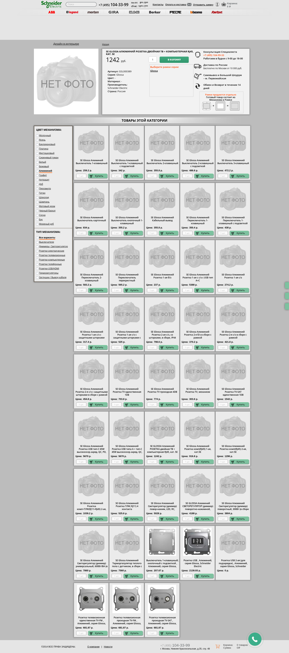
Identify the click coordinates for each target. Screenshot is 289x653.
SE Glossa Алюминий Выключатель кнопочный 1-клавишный (127, 220)
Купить (96, 176)
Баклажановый (47, 144)
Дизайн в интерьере (66, 44)
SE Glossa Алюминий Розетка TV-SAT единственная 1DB (233, 392)
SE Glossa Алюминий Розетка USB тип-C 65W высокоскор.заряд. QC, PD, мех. (91, 450)
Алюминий (45, 170)
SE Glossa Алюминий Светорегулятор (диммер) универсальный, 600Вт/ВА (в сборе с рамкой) (92, 565)
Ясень (42, 139)
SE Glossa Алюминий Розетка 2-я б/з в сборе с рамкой (197, 334)
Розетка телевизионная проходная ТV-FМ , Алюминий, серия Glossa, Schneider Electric (127, 622)
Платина (43, 148)
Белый (42, 162)
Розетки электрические (51, 250)
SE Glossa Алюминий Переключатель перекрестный (127, 277)
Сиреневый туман (48, 157)
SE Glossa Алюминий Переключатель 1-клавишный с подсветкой (233, 220)
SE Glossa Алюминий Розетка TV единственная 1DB (127, 392)
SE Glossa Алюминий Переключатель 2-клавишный (91, 277)
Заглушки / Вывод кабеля (52, 277)
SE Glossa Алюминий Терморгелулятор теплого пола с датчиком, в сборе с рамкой (127, 565)
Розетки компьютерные (52, 259)
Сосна (42, 215)
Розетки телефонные (50, 264)
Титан (42, 192)
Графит (43, 175)
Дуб (41, 184)
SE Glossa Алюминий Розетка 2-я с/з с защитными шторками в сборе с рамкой (92, 392)
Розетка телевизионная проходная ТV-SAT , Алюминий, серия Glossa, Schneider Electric (162, 622)
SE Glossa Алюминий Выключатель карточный (91, 219)
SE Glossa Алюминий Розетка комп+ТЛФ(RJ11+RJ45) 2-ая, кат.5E (91, 508)
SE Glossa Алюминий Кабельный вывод (162, 219)
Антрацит (44, 179)
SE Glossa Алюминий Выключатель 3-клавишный (233, 162)
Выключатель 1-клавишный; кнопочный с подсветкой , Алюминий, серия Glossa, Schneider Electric (162, 565)
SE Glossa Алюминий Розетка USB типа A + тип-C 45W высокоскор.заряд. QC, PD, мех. (127, 450)
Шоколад (44, 197)
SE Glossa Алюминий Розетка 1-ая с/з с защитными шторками (92, 334)
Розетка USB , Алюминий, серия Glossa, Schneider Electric (198, 563)
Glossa (154, 70)
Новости (108, 646)
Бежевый (44, 166)
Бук (41, 219)
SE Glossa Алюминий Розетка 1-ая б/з (162, 276)
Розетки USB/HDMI (49, 268)
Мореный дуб (46, 223)
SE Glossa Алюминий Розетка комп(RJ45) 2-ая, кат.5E (233, 449)
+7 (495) (113, 5)
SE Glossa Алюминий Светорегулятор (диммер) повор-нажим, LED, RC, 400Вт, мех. (162, 508)
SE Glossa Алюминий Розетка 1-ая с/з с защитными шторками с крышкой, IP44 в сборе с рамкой (127, 337)
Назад (105, 44)
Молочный (45, 135)
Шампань (44, 201)
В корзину (174, 60)
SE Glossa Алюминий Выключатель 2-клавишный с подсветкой (197, 163)
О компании (93, 646)
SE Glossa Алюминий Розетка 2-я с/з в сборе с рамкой (233, 334)
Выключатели (46, 242)
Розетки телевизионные (52, 255)
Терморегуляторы (48, 273)
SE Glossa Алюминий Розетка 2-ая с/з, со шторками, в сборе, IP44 (162, 334)
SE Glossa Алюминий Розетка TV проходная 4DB (162, 390)
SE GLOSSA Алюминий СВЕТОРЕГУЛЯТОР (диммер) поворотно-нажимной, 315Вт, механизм (197, 508)
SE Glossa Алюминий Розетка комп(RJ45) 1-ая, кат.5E (197, 449)
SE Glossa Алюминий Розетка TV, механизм (197, 390)
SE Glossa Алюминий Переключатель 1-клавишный (197, 220)
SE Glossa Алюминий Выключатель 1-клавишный (91, 162)
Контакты (158, 4)
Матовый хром (47, 206)
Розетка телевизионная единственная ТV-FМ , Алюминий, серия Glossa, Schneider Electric (91, 622)
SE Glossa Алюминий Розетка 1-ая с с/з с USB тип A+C (197, 277)
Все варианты (47, 237)
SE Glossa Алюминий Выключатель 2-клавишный (162, 162)
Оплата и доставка (175, 4)
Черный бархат (47, 210)
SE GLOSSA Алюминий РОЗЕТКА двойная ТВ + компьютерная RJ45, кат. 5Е (162, 449)
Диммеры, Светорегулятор (53, 246)
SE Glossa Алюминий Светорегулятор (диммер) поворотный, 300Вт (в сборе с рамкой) (233, 508)
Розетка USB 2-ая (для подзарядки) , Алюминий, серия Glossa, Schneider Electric (233, 565)
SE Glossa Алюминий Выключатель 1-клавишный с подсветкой (127, 163)
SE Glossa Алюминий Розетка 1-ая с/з (233, 276)
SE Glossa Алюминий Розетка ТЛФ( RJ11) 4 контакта (127, 506)
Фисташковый (46, 153)
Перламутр (45, 188)
